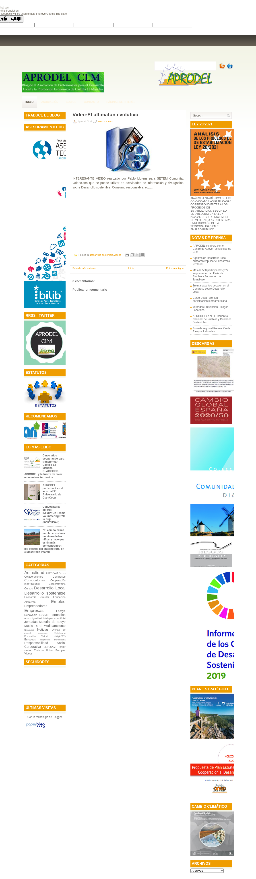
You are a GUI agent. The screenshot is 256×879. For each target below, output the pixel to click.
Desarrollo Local (50, 588)
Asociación (49, 102)
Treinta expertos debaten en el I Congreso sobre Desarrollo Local (211, 288)
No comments (105, 121)
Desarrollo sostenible (45, 593)
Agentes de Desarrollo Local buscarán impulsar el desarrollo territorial (211, 261)
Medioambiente (55, 626)
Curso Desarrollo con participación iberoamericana (210, 299)
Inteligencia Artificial (54, 618)
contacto (91, 102)
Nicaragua (29, 630)
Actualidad (34, 572)
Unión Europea (56, 650)
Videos (28, 653)
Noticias (42, 629)
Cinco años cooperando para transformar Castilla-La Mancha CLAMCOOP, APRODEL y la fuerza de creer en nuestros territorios (44, 466)
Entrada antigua (175, 268)
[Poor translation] (16, 19)
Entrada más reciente (84, 268)
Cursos (28, 588)
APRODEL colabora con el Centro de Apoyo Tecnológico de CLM (212, 248)
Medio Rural (33, 626)
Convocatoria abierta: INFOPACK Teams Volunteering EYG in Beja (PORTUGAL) (54, 514)
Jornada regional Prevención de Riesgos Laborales (211, 330)
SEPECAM (50, 647)
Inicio (29, 102)
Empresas (33, 610)
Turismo (39, 650)
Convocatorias (34, 580)
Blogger (57, 717)
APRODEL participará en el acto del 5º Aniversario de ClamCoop (53, 491)
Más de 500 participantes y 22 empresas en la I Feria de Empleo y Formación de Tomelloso (210, 275)
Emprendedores (35, 606)
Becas (62, 573)
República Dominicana (53, 639)
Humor (27, 618)
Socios (71, 102)
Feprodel (44, 615)
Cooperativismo (57, 584)
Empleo (58, 601)
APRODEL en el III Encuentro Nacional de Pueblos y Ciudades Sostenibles (212, 319)
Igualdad (36, 618)
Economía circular (36, 597)
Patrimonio (43, 633)
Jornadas (30, 621)
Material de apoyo (52, 621)
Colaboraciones (33, 576)
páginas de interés (120, 102)
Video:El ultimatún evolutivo (105, 114)
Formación (58, 615)
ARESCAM (52, 573)
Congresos (59, 576)
